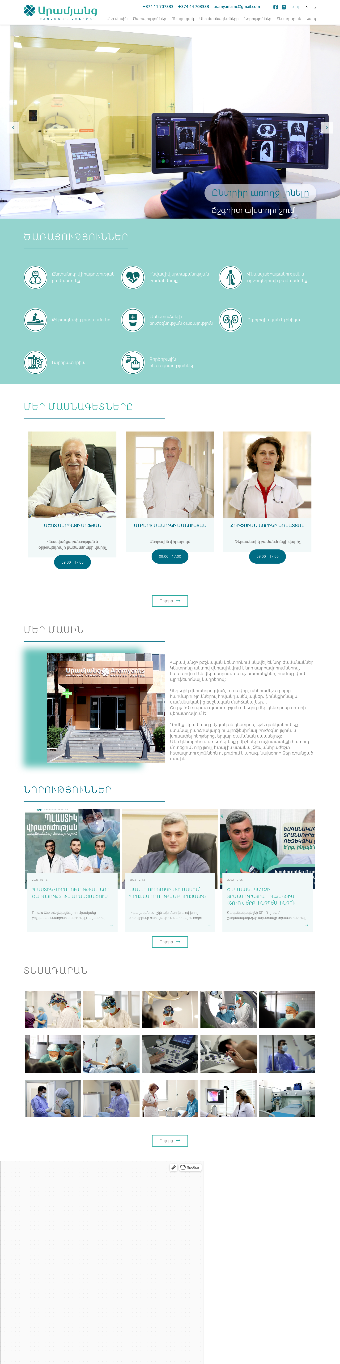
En (305, 7)
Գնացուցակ (183, 18)
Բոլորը (170, 600)
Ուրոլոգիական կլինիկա (273, 320)
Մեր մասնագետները (219, 18)
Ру (314, 7)
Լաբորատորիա (68, 362)
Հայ (296, 7)
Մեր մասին (117, 18)
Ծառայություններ (149, 18)
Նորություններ (257, 18)
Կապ (311, 18)
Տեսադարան (289, 18)
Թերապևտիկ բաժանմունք (81, 320)
